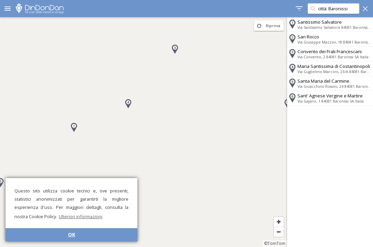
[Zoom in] (279, 222)
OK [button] (71, 234)
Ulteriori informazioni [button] (80, 216)
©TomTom (274, 243)
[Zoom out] (279, 232)
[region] (143, 132)
